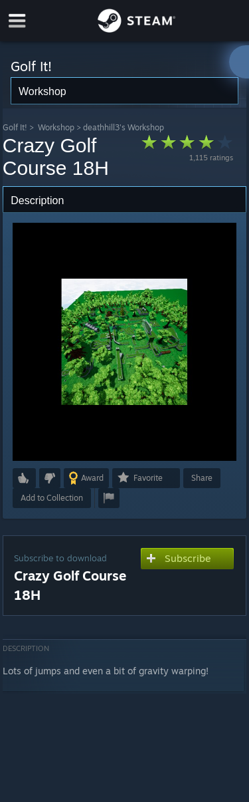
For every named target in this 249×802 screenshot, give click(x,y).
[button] (24, 478)
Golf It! (15, 127)
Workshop (56, 127)
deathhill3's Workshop (123, 127)
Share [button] (201, 478)
